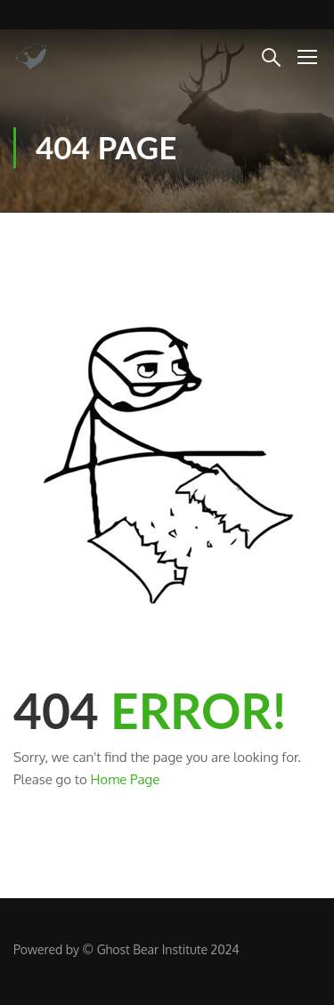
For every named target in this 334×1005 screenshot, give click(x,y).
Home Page (124, 779)
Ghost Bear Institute (152, 949)
